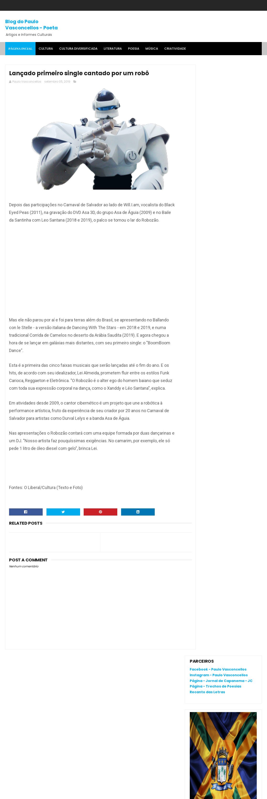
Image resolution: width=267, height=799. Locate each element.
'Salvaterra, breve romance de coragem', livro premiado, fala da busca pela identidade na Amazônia (221, 291)
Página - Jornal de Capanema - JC (221, 89)
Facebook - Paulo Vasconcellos (218, 78)
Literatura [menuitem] (113, 48)
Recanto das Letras (207, 101)
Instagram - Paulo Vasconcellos (219, 84)
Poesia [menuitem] (133, 48)
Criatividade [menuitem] (175, 48)
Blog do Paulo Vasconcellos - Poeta (31, 24)
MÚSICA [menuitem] (151, 48)
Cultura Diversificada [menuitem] (78, 48)
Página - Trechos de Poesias (215, 95)
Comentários (205, 395)
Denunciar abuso (207, 354)
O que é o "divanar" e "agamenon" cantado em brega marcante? (234, 269)
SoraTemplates (35, 793)
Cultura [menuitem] (46, 48)
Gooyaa (78, 793)
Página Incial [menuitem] (20, 48)
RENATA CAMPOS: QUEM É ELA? (215, 306)
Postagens (203, 387)
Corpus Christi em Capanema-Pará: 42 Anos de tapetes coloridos (233, 324)
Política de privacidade (209, 676)
